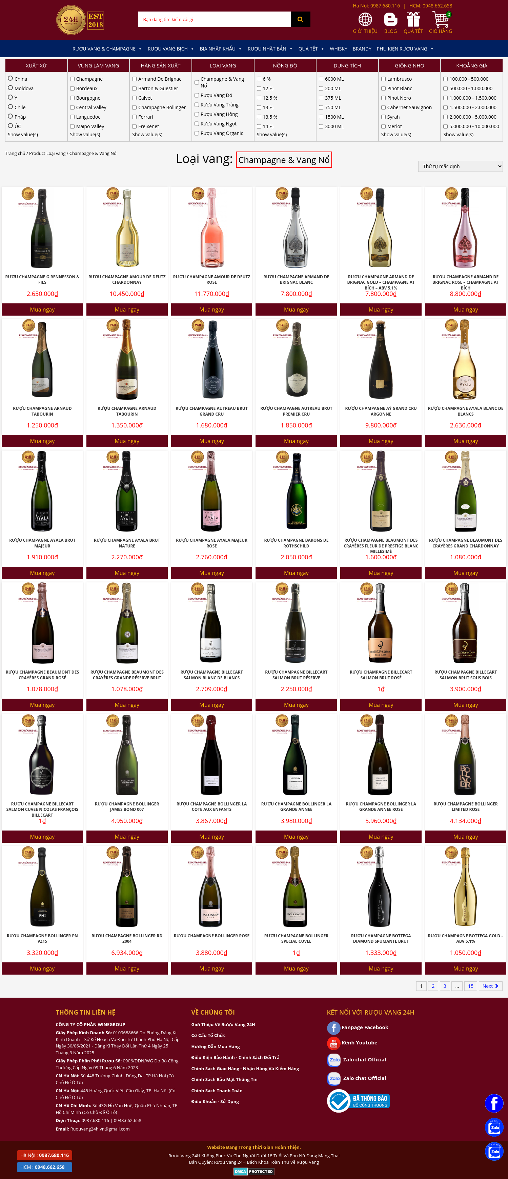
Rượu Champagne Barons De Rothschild (296, 473)
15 (470, 916)
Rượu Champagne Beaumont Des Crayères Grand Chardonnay (465, 473)
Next (491, 916)
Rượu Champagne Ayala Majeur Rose (211, 473)
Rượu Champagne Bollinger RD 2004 (127, 869)
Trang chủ (15, 84)
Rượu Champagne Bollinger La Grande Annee (296, 737)
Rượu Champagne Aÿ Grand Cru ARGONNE (381, 341)
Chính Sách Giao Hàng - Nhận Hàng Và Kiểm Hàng (245, 999)
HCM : (42, 1167)
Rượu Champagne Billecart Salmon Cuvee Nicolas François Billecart (42, 740)
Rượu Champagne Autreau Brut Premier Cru (296, 341)
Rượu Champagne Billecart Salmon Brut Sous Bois (465, 605)
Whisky (338, 48)
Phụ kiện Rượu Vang (405, 48)
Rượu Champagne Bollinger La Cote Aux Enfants (212, 737)
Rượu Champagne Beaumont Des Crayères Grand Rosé (42, 605)
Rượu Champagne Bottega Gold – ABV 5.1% (466, 869)
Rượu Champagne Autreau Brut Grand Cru (212, 341)
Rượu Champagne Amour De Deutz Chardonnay (127, 210)
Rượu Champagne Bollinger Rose (211, 866)
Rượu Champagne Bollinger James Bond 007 (127, 737)
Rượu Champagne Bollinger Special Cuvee (296, 869)
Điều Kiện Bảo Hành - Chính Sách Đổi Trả (235, 988)
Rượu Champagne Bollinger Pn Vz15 (42, 869)
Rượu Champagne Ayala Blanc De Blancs (466, 341)
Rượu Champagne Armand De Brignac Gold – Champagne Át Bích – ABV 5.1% (381, 212)
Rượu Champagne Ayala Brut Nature (127, 473)
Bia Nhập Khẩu (221, 48)
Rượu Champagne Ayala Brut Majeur (42, 473)
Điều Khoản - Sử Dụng (215, 1032)
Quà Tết (312, 48)
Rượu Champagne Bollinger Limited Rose (465, 737)
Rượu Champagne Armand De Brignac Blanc (296, 210)
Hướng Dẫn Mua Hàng (215, 977)
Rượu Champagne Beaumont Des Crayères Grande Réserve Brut (127, 605)
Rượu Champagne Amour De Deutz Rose (211, 210)
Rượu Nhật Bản (270, 48)
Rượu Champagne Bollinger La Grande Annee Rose (381, 737)
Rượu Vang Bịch (171, 48)
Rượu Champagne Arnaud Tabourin (42, 341)
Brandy (362, 48)
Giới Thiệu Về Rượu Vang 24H (223, 955)
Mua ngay (42, 240)
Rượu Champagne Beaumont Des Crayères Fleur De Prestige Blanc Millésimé (381, 476)
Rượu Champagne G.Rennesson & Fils (42, 210)
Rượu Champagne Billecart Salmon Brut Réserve (296, 605)
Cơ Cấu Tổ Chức (208, 966)
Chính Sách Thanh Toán (217, 1021)
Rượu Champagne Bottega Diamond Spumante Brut (381, 869)
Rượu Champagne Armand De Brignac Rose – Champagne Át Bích (465, 212)
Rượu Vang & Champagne (107, 48)
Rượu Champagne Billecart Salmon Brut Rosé (381, 605)
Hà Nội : (44, 1155)
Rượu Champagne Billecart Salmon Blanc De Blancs (211, 605)
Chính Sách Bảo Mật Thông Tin (224, 1010)
